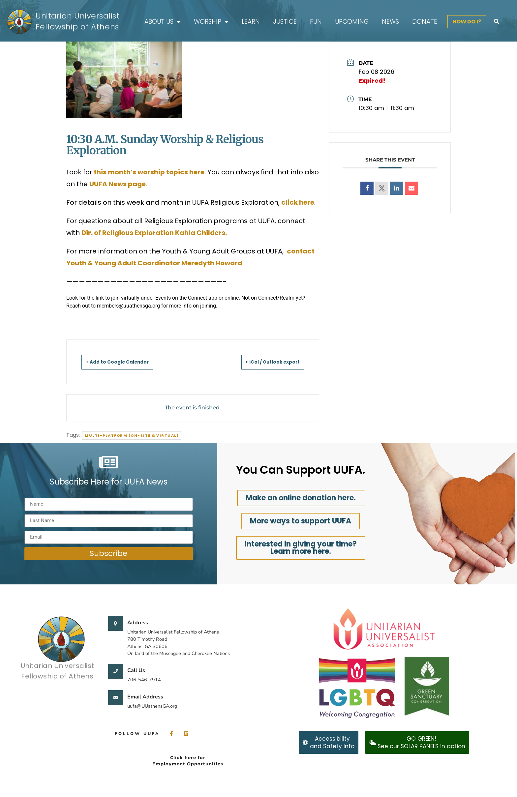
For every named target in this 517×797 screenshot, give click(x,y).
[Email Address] (115, 697)
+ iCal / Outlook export (264, 361)
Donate (424, 21)
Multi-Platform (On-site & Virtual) (132, 435)
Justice (285, 21)
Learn (251, 21)
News (390, 21)
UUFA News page (117, 184)
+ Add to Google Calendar (125, 361)
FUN (316, 21)
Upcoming (352, 21)
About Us (162, 21)
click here (297, 202)
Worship (211, 21)
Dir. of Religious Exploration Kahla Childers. (154, 232)
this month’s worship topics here (148, 172)
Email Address (145, 696)
